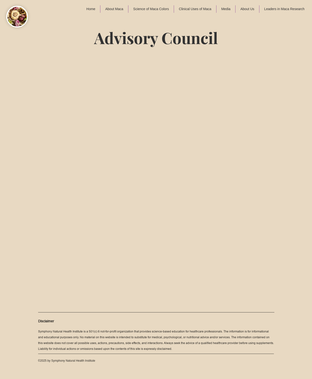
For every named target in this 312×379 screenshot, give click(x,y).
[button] (114, 9)
